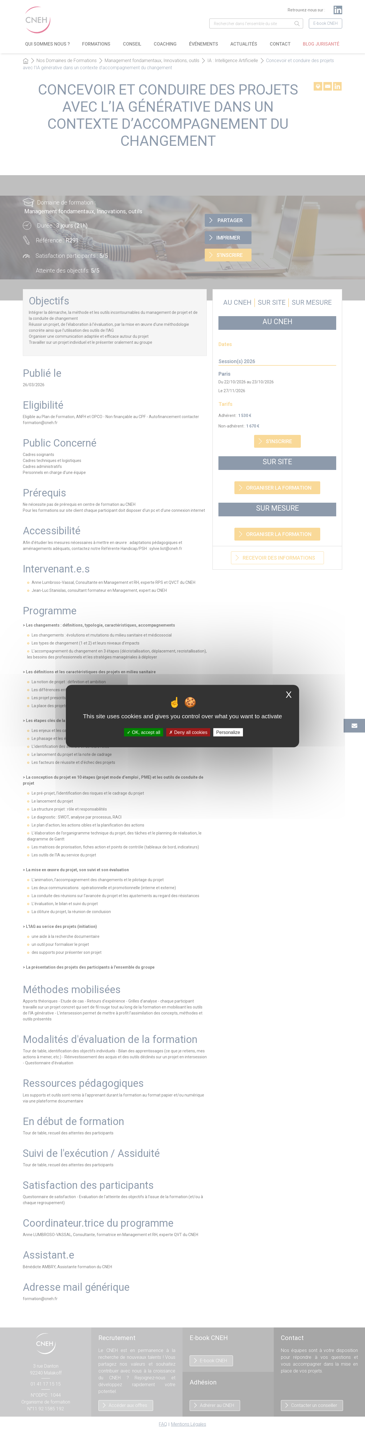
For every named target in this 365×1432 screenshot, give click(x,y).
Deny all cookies (188, 732)
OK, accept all (143, 732)
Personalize (228, 732)
